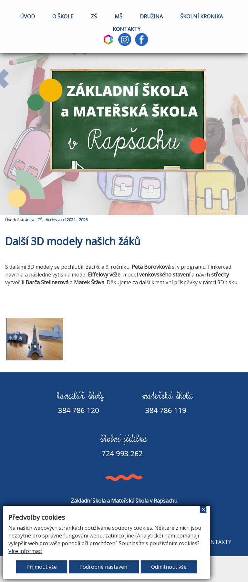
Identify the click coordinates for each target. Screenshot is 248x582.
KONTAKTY (126, 29)
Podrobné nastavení (104, 566)
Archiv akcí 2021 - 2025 (67, 220)
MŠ (118, 16)
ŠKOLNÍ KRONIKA (201, 16)
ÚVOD (27, 16)
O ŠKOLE (62, 16)
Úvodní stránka (19, 220)
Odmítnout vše (169, 566)
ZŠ (94, 16)
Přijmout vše (41, 566)
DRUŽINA (151, 16)
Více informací (25, 551)
